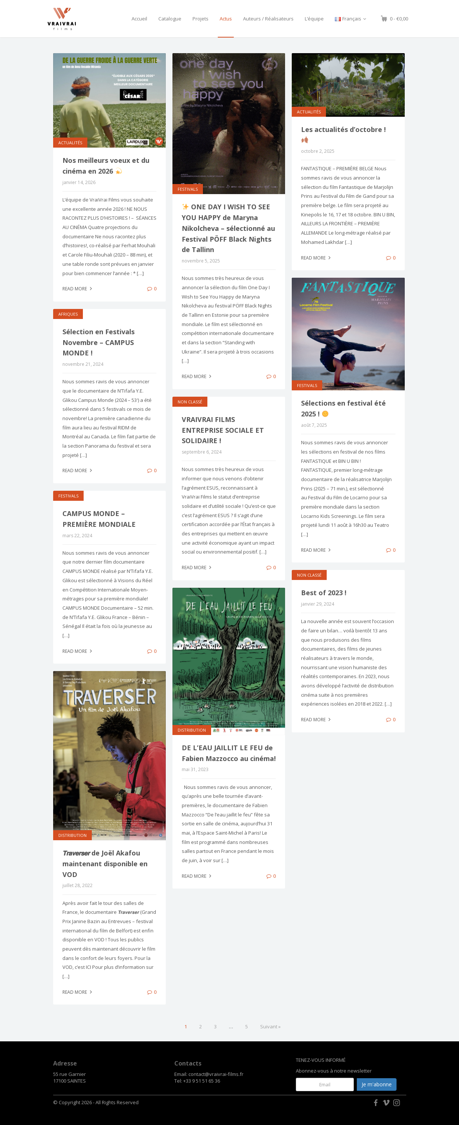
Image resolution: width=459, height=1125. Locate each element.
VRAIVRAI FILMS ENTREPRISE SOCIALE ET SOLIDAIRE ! (223, 430)
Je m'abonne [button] (377, 1084)
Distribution (192, 730)
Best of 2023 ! (323, 592)
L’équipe (314, 18)
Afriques (68, 314)
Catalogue (169, 18)
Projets (201, 18)
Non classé (190, 401)
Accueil (139, 18)
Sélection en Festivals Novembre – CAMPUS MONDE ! (98, 342)
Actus (226, 18)
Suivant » (270, 1026)
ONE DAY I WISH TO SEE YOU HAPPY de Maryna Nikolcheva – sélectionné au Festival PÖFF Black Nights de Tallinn (228, 228)
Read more (78, 289)
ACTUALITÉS (70, 142)
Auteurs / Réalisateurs (268, 18)
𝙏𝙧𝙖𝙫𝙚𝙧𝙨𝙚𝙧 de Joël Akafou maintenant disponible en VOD (105, 863)
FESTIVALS (188, 189)
